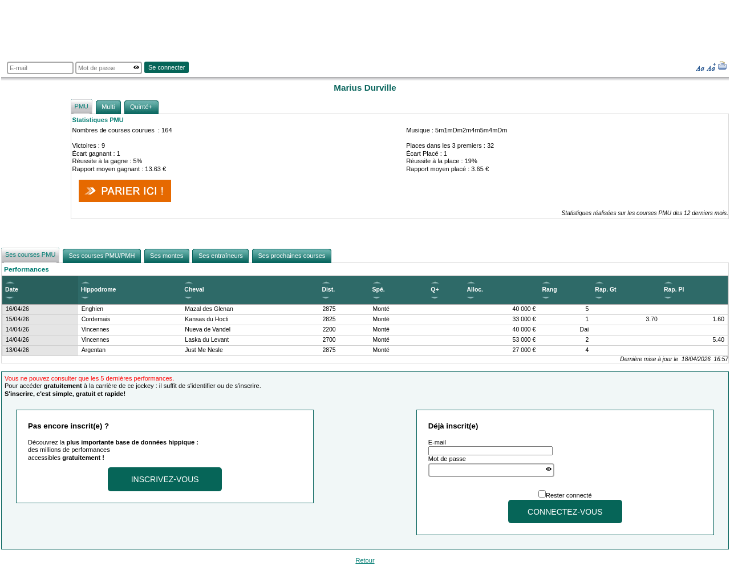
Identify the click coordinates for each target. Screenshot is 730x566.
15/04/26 (17, 319)
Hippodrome (98, 289)
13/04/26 (17, 350)
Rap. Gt (605, 289)
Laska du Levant (207, 340)
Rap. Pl (674, 289)
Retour (364, 560)
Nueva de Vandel (207, 329)
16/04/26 (17, 309)
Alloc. (475, 289)
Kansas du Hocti (206, 319)
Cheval (194, 289)
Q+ (435, 289)
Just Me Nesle (203, 350)
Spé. (378, 289)
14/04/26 (17, 329)
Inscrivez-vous (165, 479)
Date (11, 289)
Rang (549, 289)
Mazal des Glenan (209, 309)
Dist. (328, 289)
